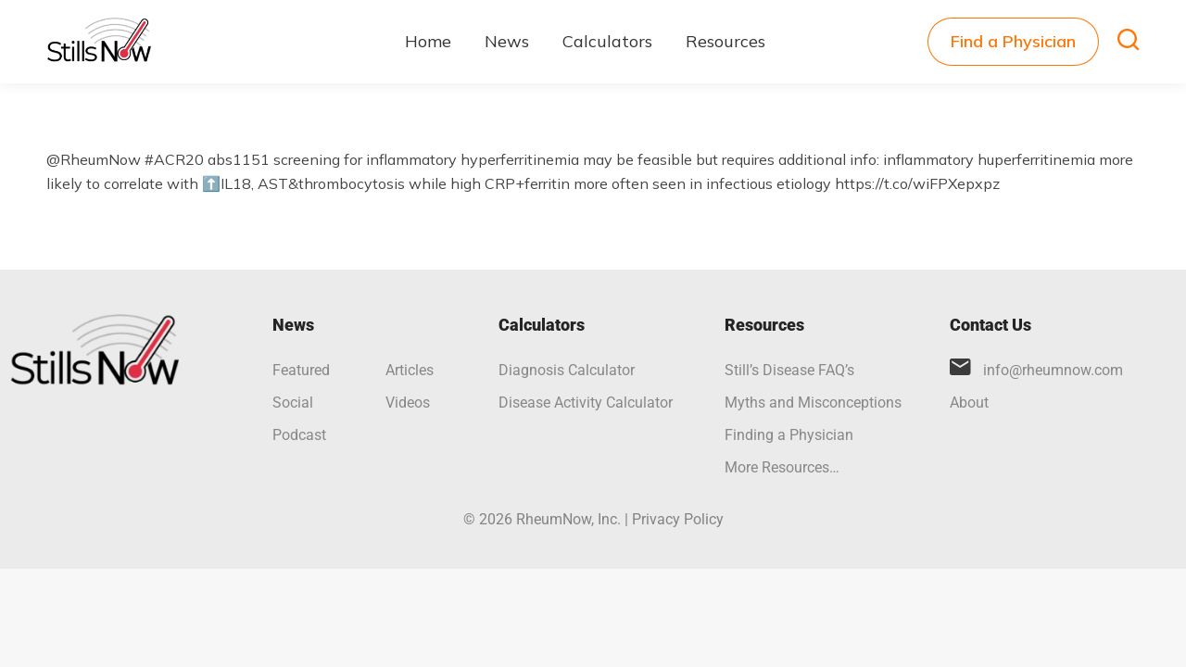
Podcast (299, 435)
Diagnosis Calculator (566, 370)
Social (292, 402)
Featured (301, 370)
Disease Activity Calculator (585, 402)
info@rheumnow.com (1053, 370)
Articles (409, 370)
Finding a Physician (789, 435)
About (969, 402)
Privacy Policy (678, 519)
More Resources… (782, 467)
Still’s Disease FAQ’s (789, 370)
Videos (407, 402)
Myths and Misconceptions (813, 402)
